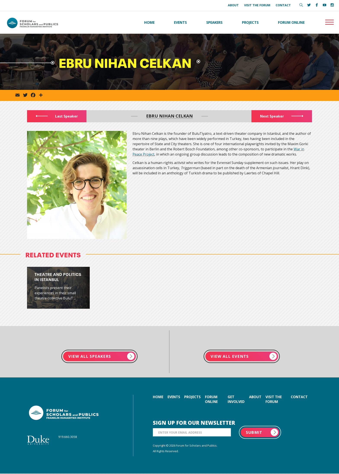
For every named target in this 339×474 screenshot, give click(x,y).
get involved (236, 399)
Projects (250, 22)
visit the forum (274, 399)
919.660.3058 (67, 437)
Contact (283, 5)
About (233, 5)
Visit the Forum (257, 5)
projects (193, 397)
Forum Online (291, 22)
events (174, 397)
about (255, 397)
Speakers (214, 22)
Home (149, 22)
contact (299, 397)
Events (180, 22)
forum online (212, 399)
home (158, 397)
